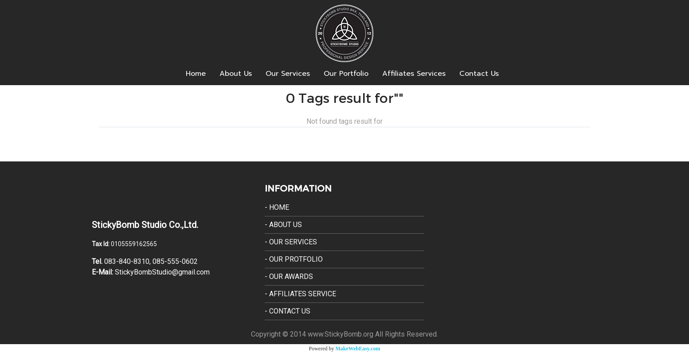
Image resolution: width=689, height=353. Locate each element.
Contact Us (479, 73)
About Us (235, 73)
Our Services (288, 73)
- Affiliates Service (300, 294)
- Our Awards (289, 276)
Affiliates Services (414, 73)
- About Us (283, 224)
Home (196, 73)
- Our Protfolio (294, 259)
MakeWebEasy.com (358, 348)
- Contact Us (287, 311)
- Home (277, 207)
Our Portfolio (346, 73)
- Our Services (291, 242)
